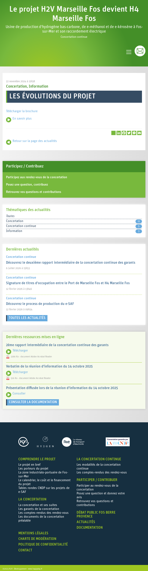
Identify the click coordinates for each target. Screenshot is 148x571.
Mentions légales (33, 531)
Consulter (19, 391)
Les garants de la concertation (38, 507)
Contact (25, 548)
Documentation (90, 525)
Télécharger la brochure (22, 109)
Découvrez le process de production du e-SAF (40, 302)
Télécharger (20, 348)
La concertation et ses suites (37, 503)
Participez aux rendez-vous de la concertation (36, 175)
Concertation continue (74, 224)
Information (38, 84)
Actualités (86, 520)
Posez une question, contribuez (27, 182)
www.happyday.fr (35, 567)
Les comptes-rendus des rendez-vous (43, 511)
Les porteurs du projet (33, 466)
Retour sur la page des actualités (35, 139)
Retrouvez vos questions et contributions (33, 190)
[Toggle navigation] (129, 50)
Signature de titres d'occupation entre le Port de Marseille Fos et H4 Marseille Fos (68, 281)
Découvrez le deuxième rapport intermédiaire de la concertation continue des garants (70, 260)
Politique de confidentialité (43, 542)
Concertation (16, 84)
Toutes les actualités (27, 316)
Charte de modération (37, 537)
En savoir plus (22, 116)
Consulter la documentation (33, 400)
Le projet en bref (29, 462)
